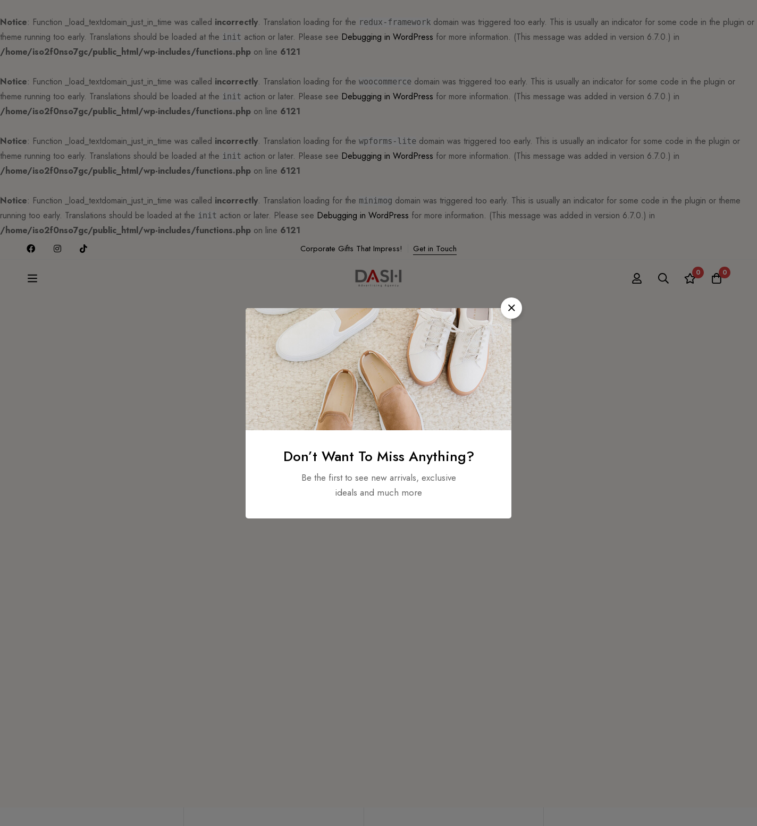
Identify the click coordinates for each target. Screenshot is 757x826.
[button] (511, 308)
